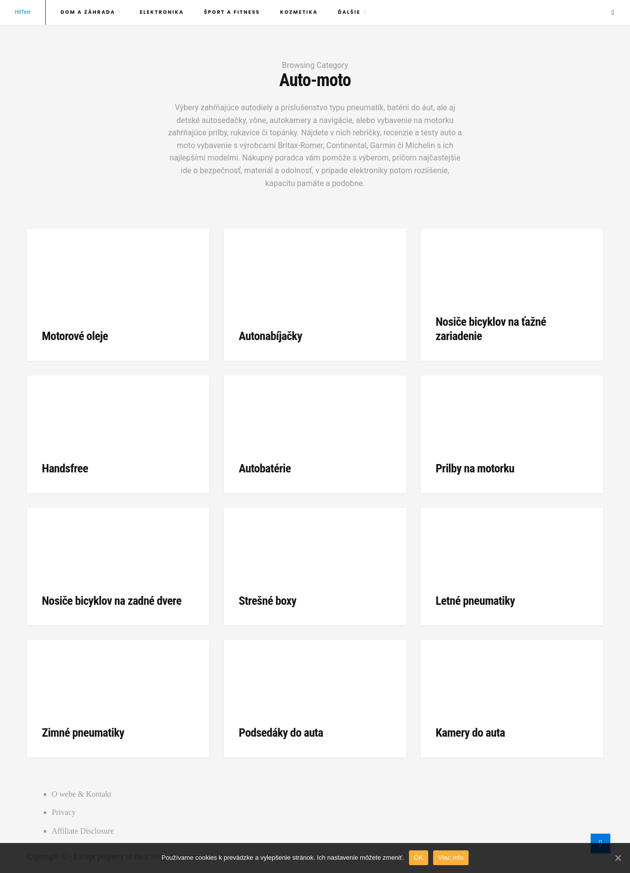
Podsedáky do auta (281, 733)
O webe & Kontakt (81, 794)
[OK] (618, 858)
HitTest (23, 12)
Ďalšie (349, 12)
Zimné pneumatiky (83, 733)
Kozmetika (299, 12)
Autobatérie (265, 468)
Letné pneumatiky (475, 601)
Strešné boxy (267, 601)
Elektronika (162, 12)
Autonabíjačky (270, 336)
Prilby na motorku (475, 468)
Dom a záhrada (88, 12)
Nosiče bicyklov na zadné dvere (112, 601)
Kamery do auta (470, 733)
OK (418, 857)
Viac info (451, 857)
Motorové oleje (75, 336)
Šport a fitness (232, 12)
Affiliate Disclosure (83, 831)
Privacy (64, 812)
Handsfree (65, 468)
